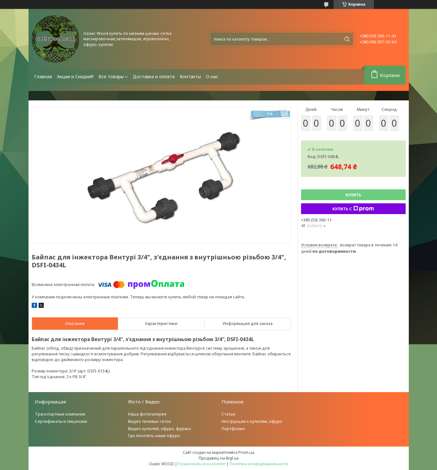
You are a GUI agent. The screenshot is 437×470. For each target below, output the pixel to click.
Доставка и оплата (154, 76)
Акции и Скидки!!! (75, 76)
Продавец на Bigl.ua (219, 458)
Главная (43, 76)
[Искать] (347, 39)
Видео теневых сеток (149, 421)
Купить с (353, 209)
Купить (353, 195)
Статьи (228, 414)
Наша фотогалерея (147, 414)
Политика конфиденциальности (259, 464)
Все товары (111, 76)
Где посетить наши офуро (154, 435)
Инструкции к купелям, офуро (252, 421)
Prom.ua (246, 452)
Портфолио (233, 428)
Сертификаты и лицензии (61, 421)
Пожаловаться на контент (202, 464)
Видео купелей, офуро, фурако (159, 428)
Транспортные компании (60, 414)
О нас (212, 76)
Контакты (190, 76)
